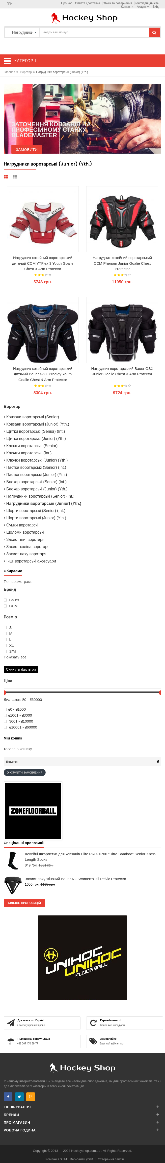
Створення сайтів (111, 1159)
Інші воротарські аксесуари (30, 561)
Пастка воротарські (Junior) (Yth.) (35, 475)
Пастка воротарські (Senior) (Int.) (35, 467)
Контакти (127, 6)
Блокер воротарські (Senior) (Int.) (35, 482)
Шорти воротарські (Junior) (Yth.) (35, 518)
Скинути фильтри (21, 669)
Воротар (26, 72)
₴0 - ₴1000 (15, 709)
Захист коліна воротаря (27, 547)
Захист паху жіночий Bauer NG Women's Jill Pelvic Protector (75, 879)
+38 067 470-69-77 (27, 1043)
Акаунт (143, 6)
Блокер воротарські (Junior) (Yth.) (35, 489)
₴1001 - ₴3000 (18, 715)
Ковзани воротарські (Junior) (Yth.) (36, 424)
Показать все (15, 657)
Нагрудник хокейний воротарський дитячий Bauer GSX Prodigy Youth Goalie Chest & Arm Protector (42, 374)
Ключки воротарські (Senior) (30, 446)
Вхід (156, 6)
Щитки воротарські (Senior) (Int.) (34, 431)
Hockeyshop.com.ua (86, 1151)
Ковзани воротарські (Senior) (31, 417)
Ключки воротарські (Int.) (28, 453)
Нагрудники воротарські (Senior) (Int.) (39, 496)
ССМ (11, 605)
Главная (9, 72)
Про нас (66, 3)
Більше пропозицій (24, 903)
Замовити (27, 149)
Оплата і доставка (87, 3)
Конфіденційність (147, 3)
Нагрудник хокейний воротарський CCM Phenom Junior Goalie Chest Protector (122, 263)
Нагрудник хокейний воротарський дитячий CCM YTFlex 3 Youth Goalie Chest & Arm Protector (42, 263)
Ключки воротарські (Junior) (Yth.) (36, 460)
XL (9, 645)
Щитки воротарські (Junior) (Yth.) (35, 438)
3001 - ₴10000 (18, 721)
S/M (10, 651)
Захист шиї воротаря (24, 539)
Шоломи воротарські (24, 532)
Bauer (11, 600)
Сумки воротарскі (21, 525)
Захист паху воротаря (25, 554)
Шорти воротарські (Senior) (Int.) (34, 511)
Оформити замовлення (25, 772)
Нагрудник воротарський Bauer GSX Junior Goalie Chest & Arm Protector (122, 371)
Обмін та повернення (117, 3)
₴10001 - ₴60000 (20, 727)
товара (10, 749)
